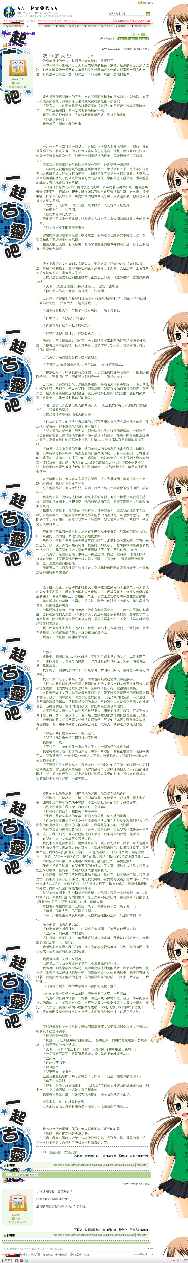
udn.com (148, 1254)
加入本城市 (22, 16)
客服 (86, 1254)
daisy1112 (17, 1215)
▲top (150, 1248)
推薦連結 (90, 26)
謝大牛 (47, 13)
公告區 (106, 26)
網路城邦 (147, 2)
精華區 (45, 26)
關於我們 (24, 1254)
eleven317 (17, 79)
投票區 (60, 26)
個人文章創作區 (24, 34)
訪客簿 (120, 26)
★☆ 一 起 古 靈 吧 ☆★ (37, 8)
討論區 (31, 26)
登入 (172, 1260)
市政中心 (138, 26)
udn (5, 20)
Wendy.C (27, 13)
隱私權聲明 (76, 1254)
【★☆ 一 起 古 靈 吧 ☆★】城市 (51, 20)
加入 (179, 1260)
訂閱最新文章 (65, 16)
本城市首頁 (13, 26)
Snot (56, 13)
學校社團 (19, 20)
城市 (11, 20)
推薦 (146, 48)
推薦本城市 (35, 16)
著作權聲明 (61, 1254)
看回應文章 (107, 38)
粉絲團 (8, 1260)
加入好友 (21, 86)
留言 (11, 86)
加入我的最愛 (50, 16)
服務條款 (48, 1254)
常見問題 (36, 1254)
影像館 (74, 26)
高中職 (30, 20)
